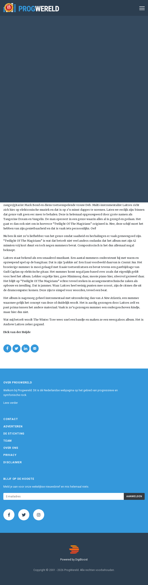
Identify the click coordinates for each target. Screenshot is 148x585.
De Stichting (13, 433)
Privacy (9, 455)
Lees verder (10, 402)
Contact (10, 419)
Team (7, 440)
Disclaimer (12, 462)
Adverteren (13, 426)
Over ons (10, 447)
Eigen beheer (20, 95)
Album (95, 53)
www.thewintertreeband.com (33, 99)
